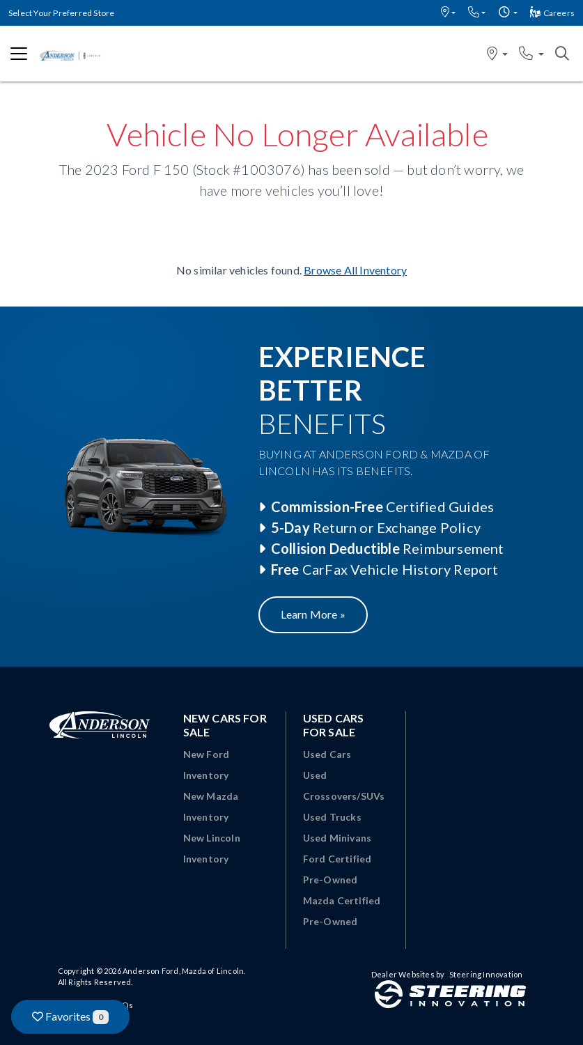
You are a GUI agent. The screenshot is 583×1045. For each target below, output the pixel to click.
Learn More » (313, 614)
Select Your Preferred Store (61, 13)
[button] (448, 13)
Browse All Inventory (355, 270)
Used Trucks (332, 817)
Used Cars (327, 754)
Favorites (70, 1016)
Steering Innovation (486, 974)
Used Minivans (337, 838)
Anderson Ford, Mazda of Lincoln (183, 970)
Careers (552, 13)
